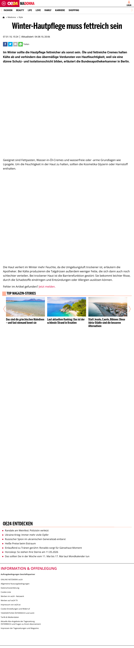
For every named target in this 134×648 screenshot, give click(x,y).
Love (38, 10)
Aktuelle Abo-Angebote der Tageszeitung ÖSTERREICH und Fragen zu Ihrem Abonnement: (21, 622)
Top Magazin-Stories (21, 293)
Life (30, 10)
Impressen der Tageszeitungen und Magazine (20, 628)
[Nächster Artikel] (127, 309)
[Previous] (2, 10)
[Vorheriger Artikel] (6, 309)
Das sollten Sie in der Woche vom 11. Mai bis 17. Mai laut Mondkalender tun (45, 556)
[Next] (131, 10)
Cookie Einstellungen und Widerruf (15, 609)
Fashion (8, 10)
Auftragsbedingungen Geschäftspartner (18, 574)
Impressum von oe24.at (11, 604)
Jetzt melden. (47, 286)
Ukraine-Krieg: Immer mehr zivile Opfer (25, 534)
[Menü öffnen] (3, 3)
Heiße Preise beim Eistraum (19, 543)
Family (47, 10)
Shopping (74, 10)
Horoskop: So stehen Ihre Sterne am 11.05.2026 (30, 552)
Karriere (60, 10)
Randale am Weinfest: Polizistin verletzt (25, 530)
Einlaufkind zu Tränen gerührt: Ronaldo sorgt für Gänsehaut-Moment (42, 547)
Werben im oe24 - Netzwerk (12, 596)
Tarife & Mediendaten (10, 617)
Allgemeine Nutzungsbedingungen (15, 583)
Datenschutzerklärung (10, 588)
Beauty (20, 10)
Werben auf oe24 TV (9, 600)
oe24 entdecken (18, 524)
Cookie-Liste (6, 592)
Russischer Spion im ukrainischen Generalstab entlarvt (34, 539)
